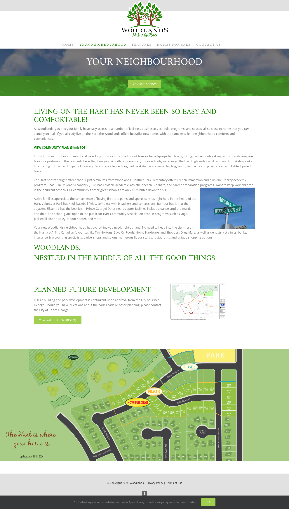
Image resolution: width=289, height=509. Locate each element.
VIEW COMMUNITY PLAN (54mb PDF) (60, 147)
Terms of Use (174, 483)
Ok (208, 502)
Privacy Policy (155, 483)
